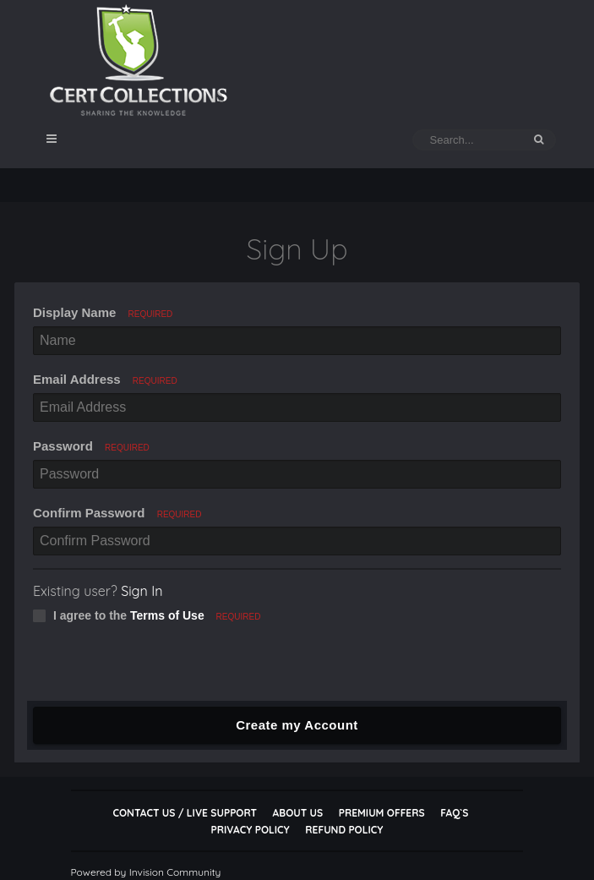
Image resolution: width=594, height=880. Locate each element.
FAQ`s (454, 812)
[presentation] (155, 668)
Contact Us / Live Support (184, 812)
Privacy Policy (250, 829)
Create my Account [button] (297, 725)
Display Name (102, 312)
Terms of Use (167, 615)
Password (91, 446)
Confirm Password (117, 513)
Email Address (105, 379)
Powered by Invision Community (146, 872)
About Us (298, 812)
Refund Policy (344, 829)
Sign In (141, 590)
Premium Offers (382, 812)
